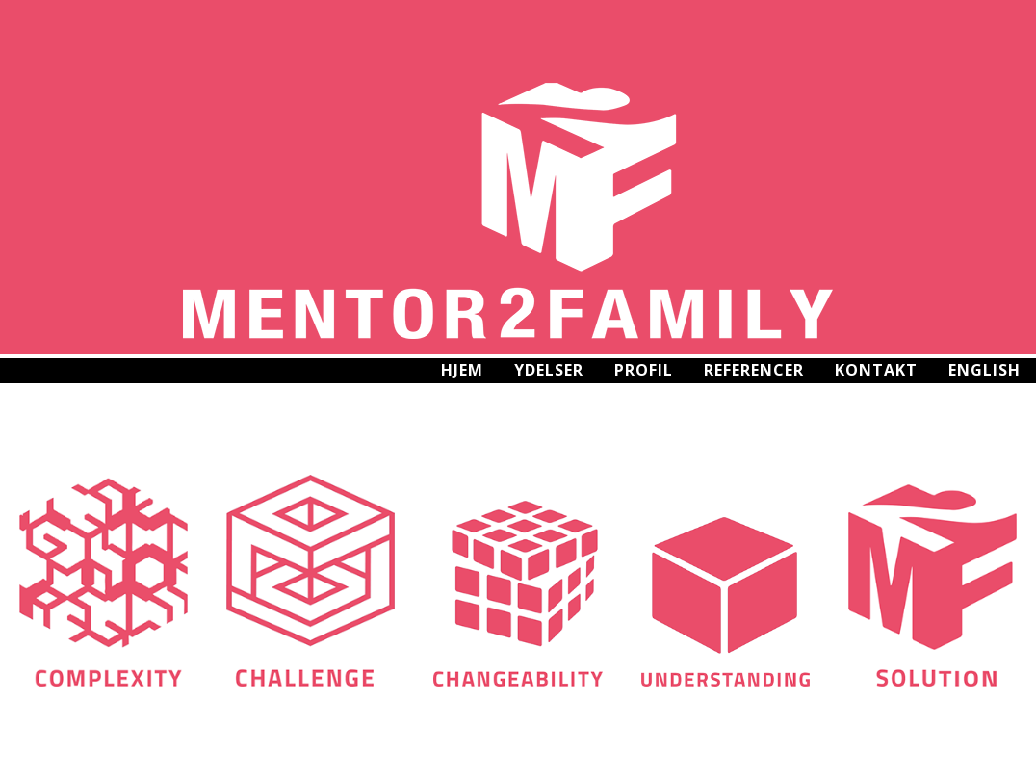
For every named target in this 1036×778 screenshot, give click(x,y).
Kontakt (876, 369)
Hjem (462, 369)
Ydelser (548, 369)
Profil (643, 369)
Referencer (754, 369)
